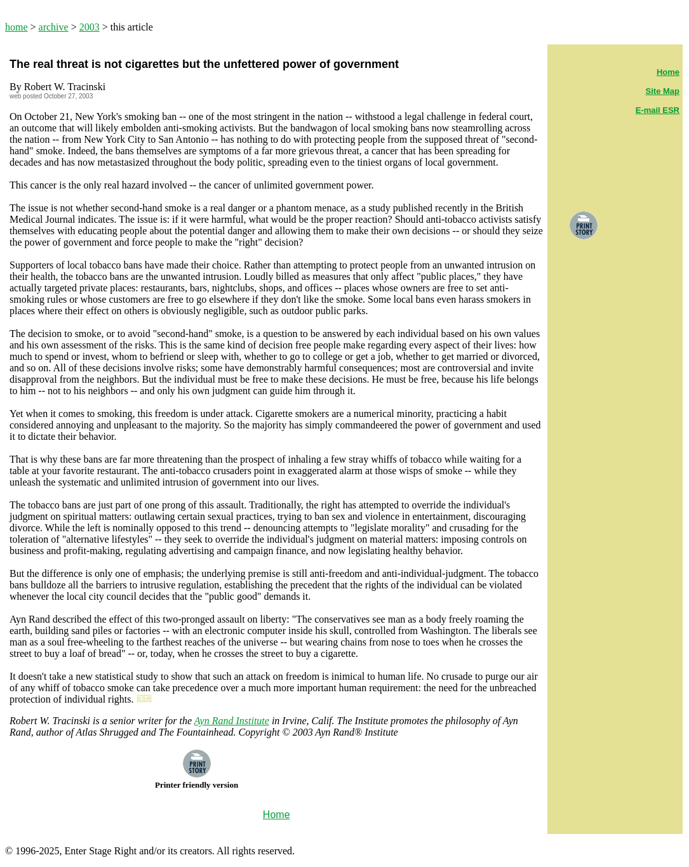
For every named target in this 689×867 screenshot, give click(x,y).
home (16, 27)
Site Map (662, 91)
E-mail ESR (657, 110)
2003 (89, 27)
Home (668, 72)
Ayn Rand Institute (231, 720)
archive (54, 27)
